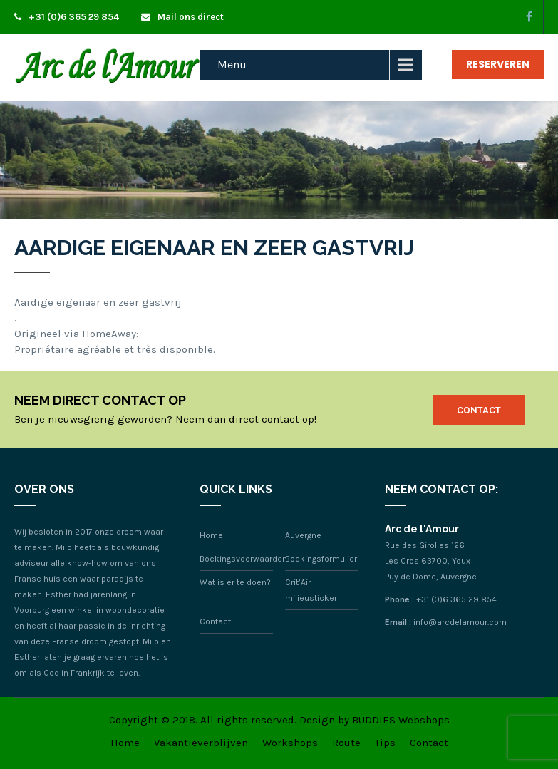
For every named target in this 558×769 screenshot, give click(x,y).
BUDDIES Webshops (401, 719)
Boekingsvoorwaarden (243, 559)
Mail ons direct (182, 16)
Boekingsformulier (321, 559)
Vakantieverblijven (201, 742)
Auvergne (303, 535)
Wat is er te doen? (235, 582)
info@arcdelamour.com (460, 622)
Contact (479, 410)
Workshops (290, 742)
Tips (385, 742)
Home (211, 535)
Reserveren (497, 64)
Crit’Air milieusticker (311, 590)
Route (346, 742)
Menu (232, 64)
